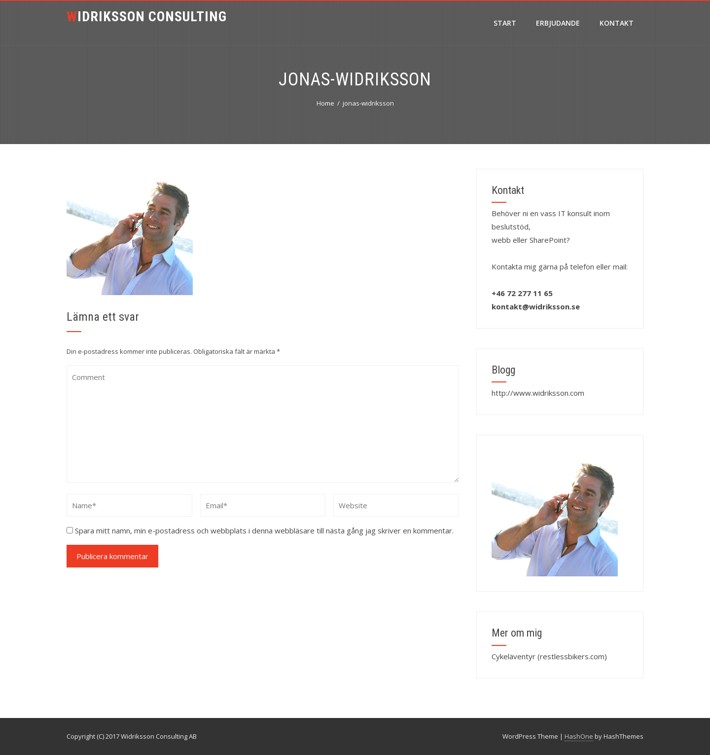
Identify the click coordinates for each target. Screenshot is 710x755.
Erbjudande (558, 23)
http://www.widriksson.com (538, 393)
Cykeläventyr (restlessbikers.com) (549, 656)
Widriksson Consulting (147, 16)
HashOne (579, 736)
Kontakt (617, 23)
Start (505, 23)
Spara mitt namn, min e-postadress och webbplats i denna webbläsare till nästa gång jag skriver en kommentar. (264, 530)
